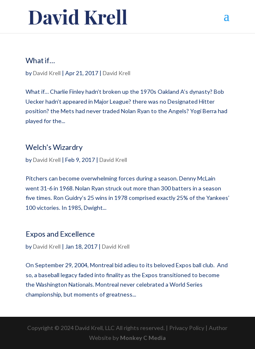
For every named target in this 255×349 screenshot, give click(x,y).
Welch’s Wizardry (54, 147)
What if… (40, 60)
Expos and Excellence (60, 233)
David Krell (47, 72)
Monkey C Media (143, 337)
